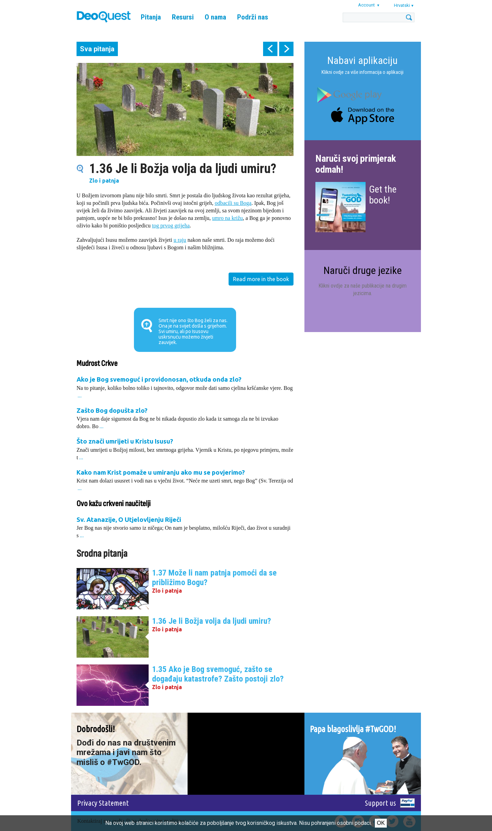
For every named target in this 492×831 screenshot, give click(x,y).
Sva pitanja (97, 49)
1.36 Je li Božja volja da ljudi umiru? (211, 621)
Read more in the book (261, 279)
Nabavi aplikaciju (362, 60)
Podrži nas (252, 17)
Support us (380, 803)
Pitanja (151, 17)
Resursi (183, 17)
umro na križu (227, 218)
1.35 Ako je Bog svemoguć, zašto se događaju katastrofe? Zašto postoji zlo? (218, 674)
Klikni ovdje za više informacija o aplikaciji (363, 72)
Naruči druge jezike (363, 270)
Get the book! (383, 195)
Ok (381, 823)
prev (270, 49)
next (286, 49)
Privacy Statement (103, 803)
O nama (215, 17)
